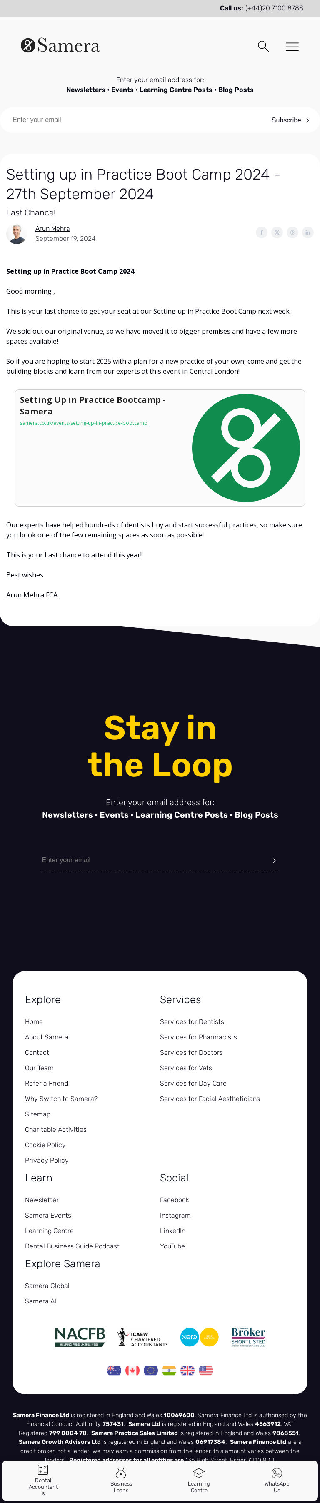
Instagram (175, 1215)
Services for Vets (186, 1068)
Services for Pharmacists (198, 1037)
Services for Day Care (193, 1083)
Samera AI (40, 1301)
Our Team (39, 1068)
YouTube (172, 1246)
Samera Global (47, 1286)
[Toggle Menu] (289, 48)
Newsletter (42, 1200)
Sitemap (37, 1114)
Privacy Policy (47, 1160)
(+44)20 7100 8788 (274, 8)
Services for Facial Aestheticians (210, 1099)
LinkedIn (172, 1231)
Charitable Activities (56, 1129)
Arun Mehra (52, 228)
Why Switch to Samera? (61, 1099)
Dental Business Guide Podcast (72, 1246)
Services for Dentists (192, 1022)
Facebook (174, 1200)
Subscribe (286, 120)
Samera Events (48, 1215)
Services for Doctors (191, 1052)
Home (34, 1022)
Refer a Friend (46, 1083)
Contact (37, 1052)
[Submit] (274, 860)
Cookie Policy (45, 1145)
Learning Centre (49, 1231)
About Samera (46, 1037)
